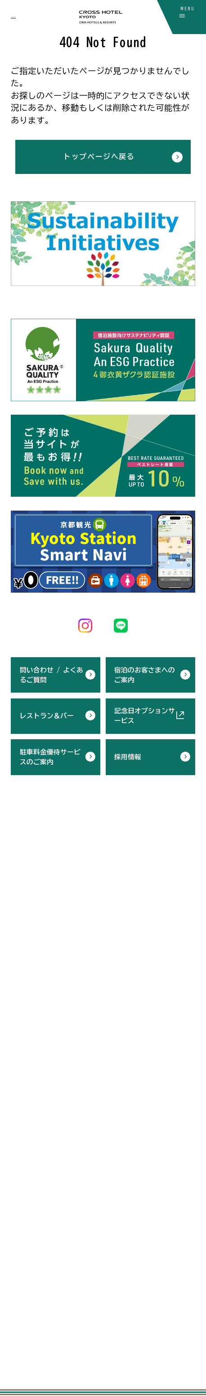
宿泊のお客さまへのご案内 (144, 673)
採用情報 (127, 755)
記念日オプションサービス (144, 714)
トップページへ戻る (98, 156)
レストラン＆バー (47, 714)
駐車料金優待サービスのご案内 (50, 755)
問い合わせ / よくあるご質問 (51, 673)
